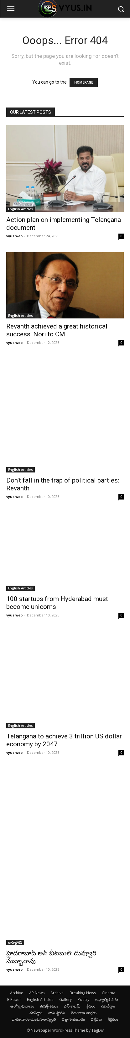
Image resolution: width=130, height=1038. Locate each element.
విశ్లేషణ (96, 1019)
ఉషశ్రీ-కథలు (49, 1006)
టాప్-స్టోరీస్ (15, 942)
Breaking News (83, 993)
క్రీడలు (90, 1006)
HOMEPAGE (83, 82)
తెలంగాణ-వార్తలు (83, 1012)
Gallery (65, 999)
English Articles (20, 209)
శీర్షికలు (113, 1019)
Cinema (108, 993)
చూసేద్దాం (35, 1012)
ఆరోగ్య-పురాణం (22, 1006)
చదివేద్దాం (108, 1006)
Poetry (83, 999)
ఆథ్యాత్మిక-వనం (106, 999)
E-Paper (14, 999)
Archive (16, 993)
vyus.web (14, 236)
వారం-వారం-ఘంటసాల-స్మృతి (34, 1019)
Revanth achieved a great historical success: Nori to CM (56, 330)
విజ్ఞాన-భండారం (73, 1019)
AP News (36, 993)
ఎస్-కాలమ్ (72, 1006)
